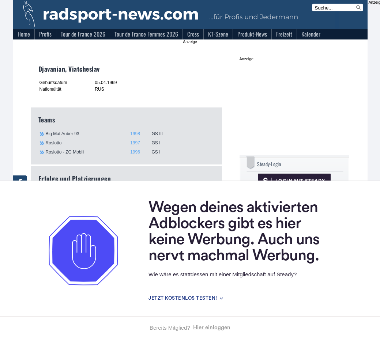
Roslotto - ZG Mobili (130, 152)
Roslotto (130, 142)
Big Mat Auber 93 (130, 133)
